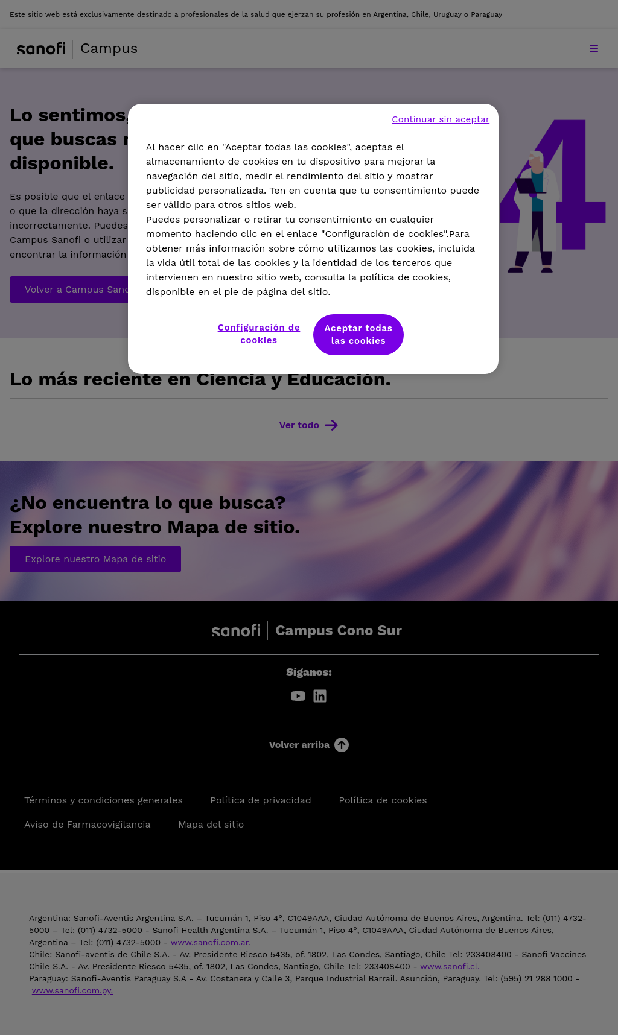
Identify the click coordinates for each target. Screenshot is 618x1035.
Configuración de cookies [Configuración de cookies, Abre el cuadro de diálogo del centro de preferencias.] (259, 334)
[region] (313, 239)
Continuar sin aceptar (440, 119)
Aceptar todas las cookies (358, 334)
